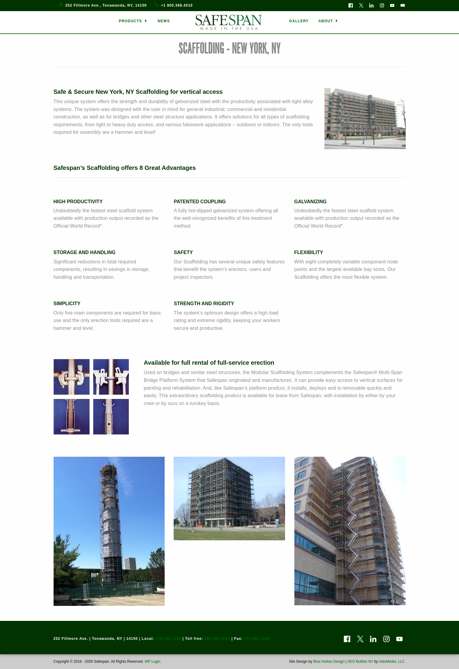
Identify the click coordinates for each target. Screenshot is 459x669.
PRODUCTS (130, 21)
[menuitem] (133, 21)
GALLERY (299, 21)
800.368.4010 (217, 639)
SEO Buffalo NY (360, 661)
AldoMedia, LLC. (392, 661)
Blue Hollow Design (329, 661)
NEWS (164, 21)
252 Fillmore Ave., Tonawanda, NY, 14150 (106, 5)
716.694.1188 (257, 639)
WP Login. (152, 661)
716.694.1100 (168, 639)
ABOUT (325, 21)
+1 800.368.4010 (177, 5)
